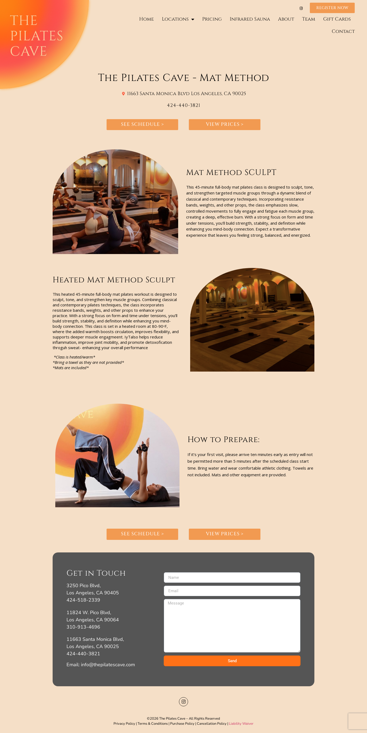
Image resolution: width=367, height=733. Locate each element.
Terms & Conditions (152, 723)
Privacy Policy (124, 723)
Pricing (212, 19)
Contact (343, 31)
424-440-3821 (183, 105)
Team (308, 19)
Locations (178, 19)
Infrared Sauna (250, 19)
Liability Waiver (241, 723)
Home (146, 19)
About (286, 19)
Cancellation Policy (212, 723)
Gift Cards (337, 19)
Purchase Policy (182, 723)
